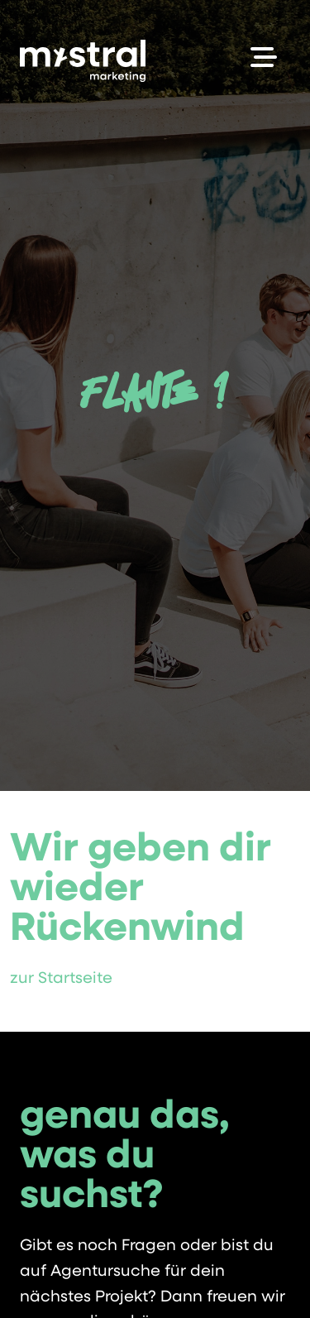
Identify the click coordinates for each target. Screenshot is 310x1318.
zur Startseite (61, 979)
